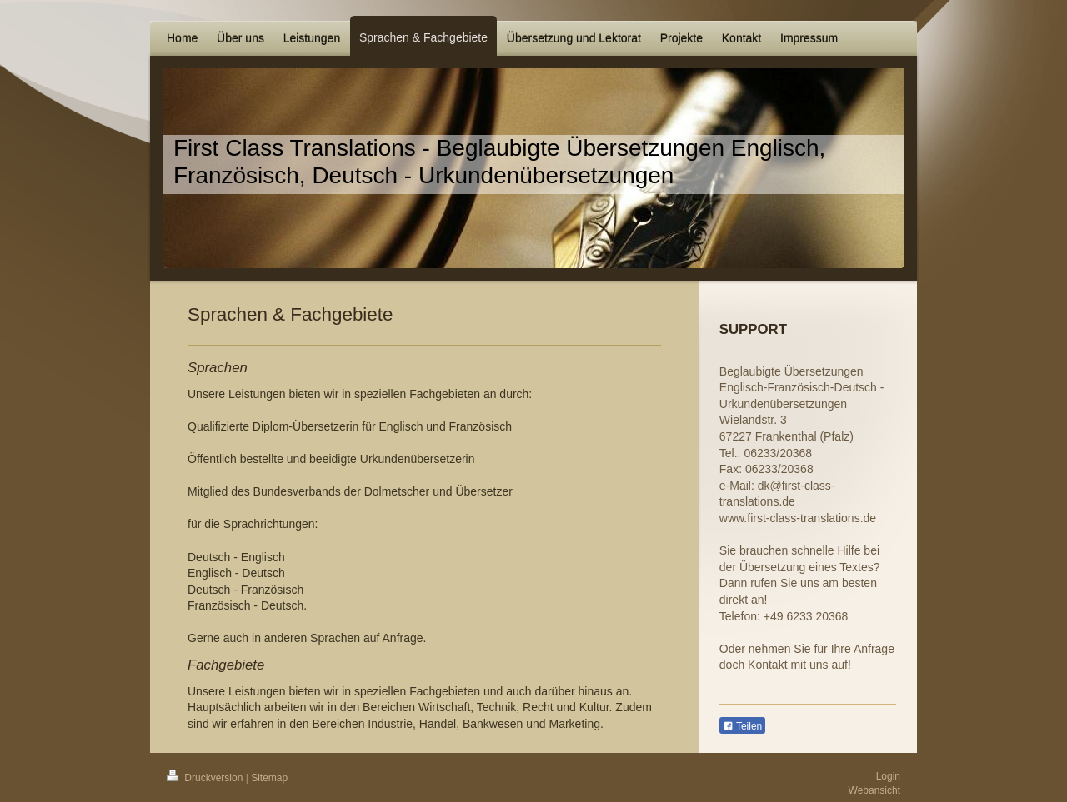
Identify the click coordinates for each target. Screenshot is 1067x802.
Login (888, 776)
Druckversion (206, 778)
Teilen (742, 726)
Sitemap (269, 778)
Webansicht (874, 790)
